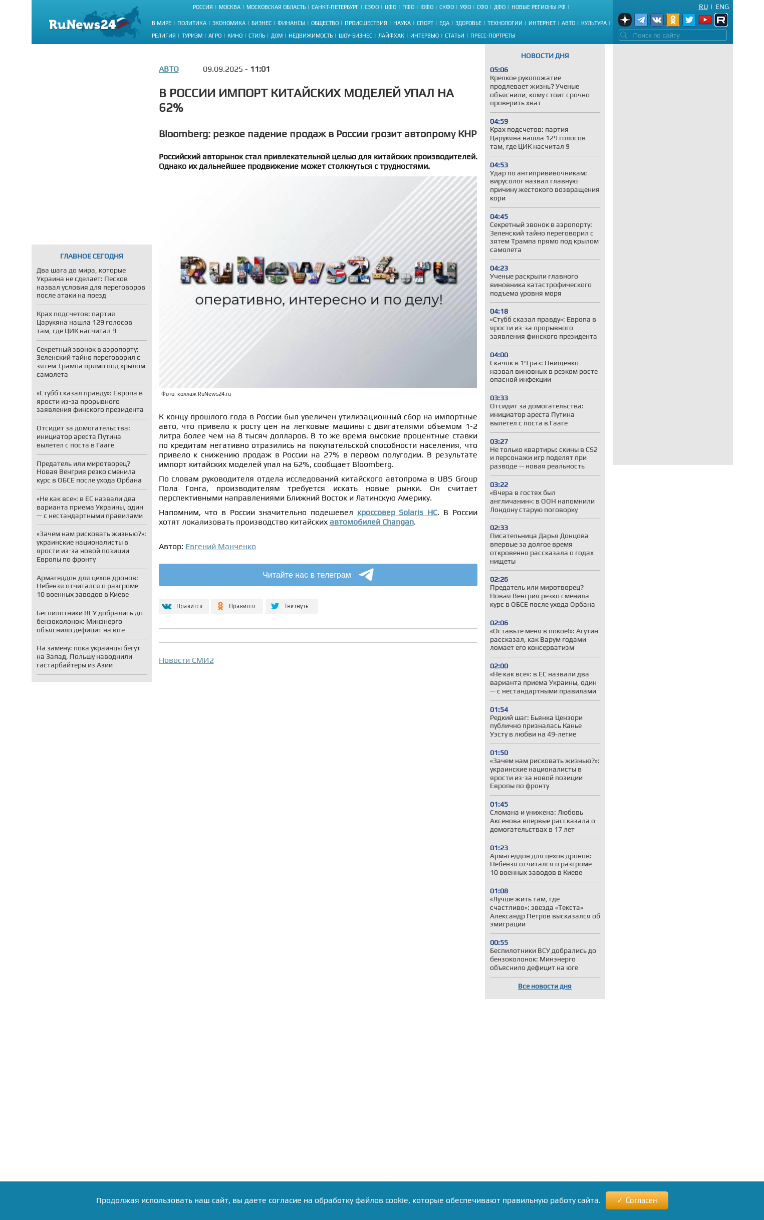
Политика (191, 23)
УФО (465, 7)
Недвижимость (311, 36)
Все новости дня (545, 986)
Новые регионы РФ (539, 7)
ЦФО (390, 7)
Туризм (192, 36)
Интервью (424, 36)
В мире (161, 23)
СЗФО (372, 7)
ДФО (499, 7)
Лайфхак (391, 36)
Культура (594, 23)
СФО (482, 7)
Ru (703, 7)
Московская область (276, 7)
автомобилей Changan (372, 522)
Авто (568, 23)
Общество (325, 23)
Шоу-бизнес (355, 36)
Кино (234, 36)
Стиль (256, 36)
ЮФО (426, 7)
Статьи (454, 36)
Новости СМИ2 (186, 660)
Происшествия (366, 23)
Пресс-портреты (493, 36)
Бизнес (261, 23)
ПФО (408, 7)
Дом (277, 36)
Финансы (291, 23)
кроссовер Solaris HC (397, 512)
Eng (722, 7)
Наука (402, 23)
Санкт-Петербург (335, 7)
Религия (164, 36)
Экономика (228, 23)
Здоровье (468, 23)
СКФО (446, 7)
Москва (229, 7)
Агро (214, 36)
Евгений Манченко (220, 546)
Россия (203, 7)
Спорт (425, 23)
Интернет (542, 23)
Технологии (505, 23)
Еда (444, 23)
